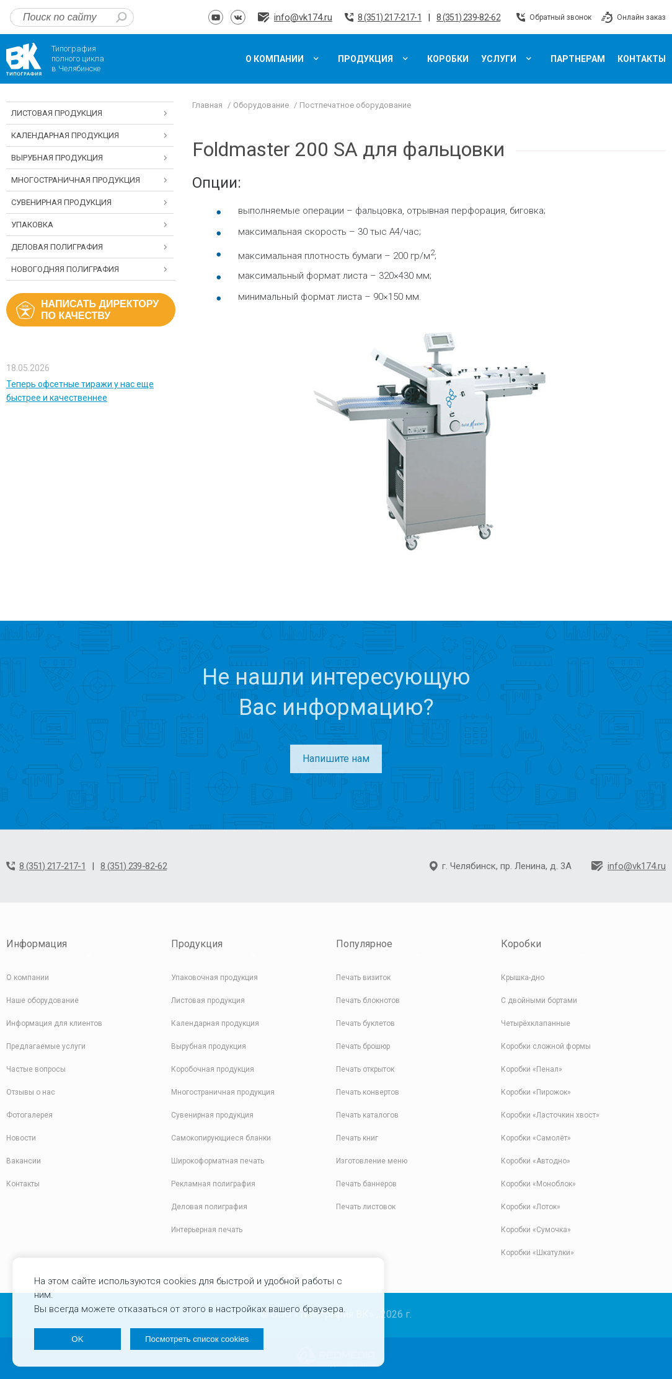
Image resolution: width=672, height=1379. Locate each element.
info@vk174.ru (303, 17)
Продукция (197, 944)
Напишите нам (336, 758)
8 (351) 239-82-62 (468, 17)
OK (77, 1339)
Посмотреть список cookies (197, 1339)
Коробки (521, 944)
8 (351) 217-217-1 (390, 17)
